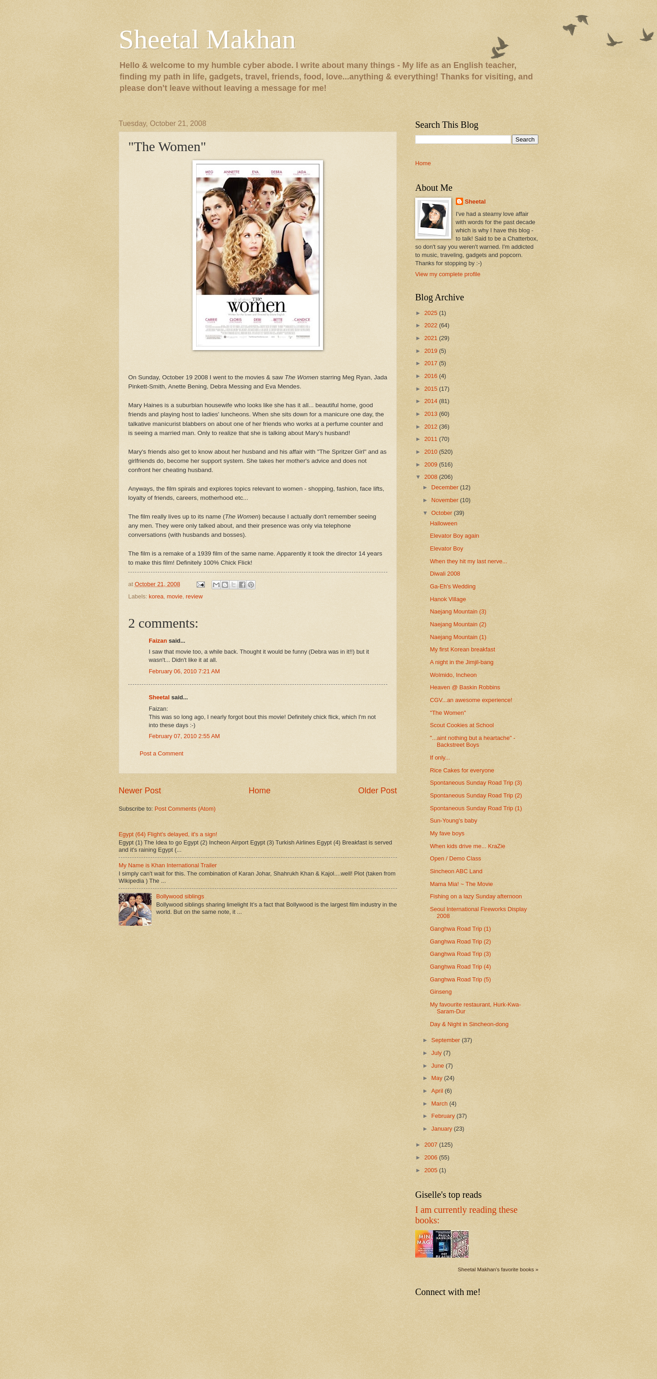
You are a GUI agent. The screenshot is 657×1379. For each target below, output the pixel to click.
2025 (431, 312)
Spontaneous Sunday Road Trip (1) (476, 808)
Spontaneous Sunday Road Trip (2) (476, 795)
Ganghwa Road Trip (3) (460, 953)
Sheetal (159, 697)
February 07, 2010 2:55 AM (184, 736)
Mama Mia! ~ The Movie (461, 884)
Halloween (443, 523)
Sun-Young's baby (453, 820)
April (437, 1090)
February (443, 1115)
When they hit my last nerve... (468, 561)
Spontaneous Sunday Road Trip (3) (476, 782)
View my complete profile (447, 274)
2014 (431, 401)
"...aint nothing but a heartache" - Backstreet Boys (472, 741)
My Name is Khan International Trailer (168, 865)
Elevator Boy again (454, 535)
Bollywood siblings (180, 896)
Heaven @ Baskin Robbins (465, 687)
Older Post (377, 790)
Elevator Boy (446, 548)
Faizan (158, 640)
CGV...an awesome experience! (471, 700)
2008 (431, 476)
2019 (431, 350)
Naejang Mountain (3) (458, 611)
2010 (431, 451)
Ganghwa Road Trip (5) (460, 979)
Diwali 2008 (445, 573)
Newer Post (140, 790)
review (194, 596)
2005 (431, 1170)
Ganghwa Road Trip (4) (460, 966)
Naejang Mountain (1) (458, 637)
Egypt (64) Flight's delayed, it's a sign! (168, 834)
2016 (431, 375)
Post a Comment (161, 753)
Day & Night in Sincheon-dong (469, 1024)
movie (174, 596)
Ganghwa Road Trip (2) (460, 941)
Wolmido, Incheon (453, 674)
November (445, 500)
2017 (431, 363)
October (442, 512)
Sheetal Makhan (207, 39)
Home (260, 790)
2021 (431, 338)
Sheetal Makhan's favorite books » (498, 1269)
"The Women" (448, 712)
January (442, 1128)
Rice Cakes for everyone (462, 770)
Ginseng (441, 991)
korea (156, 596)
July (437, 1052)
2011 (431, 438)
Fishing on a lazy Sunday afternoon (476, 896)
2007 (431, 1144)
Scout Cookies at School (462, 725)
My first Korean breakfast (462, 649)
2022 (431, 325)
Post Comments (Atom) (185, 808)
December (445, 487)
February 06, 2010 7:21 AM (184, 671)
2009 (431, 464)
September (446, 1040)
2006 (431, 1157)
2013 (431, 413)
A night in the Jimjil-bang (462, 662)
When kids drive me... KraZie (467, 846)
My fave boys (447, 833)
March (440, 1103)
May (437, 1078)
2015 (431, 388)
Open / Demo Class (455, 858)
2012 (431, 426)
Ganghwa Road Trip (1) (460, 928)
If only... (440, 757)
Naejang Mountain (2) (458, 624)
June (438, 1065)
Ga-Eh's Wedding (452, 586)
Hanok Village (448, 599)
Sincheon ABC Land (456, 871)
